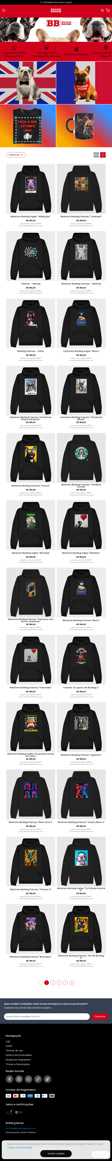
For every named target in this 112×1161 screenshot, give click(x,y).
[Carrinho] (108, 10)
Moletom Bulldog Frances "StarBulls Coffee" (81, 486)
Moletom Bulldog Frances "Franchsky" (31, 687)
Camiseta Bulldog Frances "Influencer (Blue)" (81, 418)
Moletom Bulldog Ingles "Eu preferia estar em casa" (30, 755)
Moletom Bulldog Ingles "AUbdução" (31, 216)
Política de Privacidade (19, 1055)
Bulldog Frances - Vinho (30, 351)
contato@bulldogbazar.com (21, 1128)
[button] (4, 10)
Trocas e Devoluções (18, 1064)
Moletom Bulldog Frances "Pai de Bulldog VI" (81, 957)
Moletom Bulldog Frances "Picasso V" (30, 889)
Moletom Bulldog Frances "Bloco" (81, 620)
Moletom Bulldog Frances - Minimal (81, 283)
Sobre (9, 1046)
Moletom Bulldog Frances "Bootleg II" (31, 956)
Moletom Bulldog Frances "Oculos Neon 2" (81, 822)
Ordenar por (16, 155)
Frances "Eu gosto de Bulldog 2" (81, 687)
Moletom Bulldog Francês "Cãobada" (81, 216)
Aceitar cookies (56, 1153)
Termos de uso (14, 1050)
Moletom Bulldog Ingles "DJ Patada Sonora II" (81, 889)
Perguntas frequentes (18, 1059)
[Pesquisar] (102, 10)
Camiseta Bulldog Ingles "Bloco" (81, 351)
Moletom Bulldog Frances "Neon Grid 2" (31, 822)
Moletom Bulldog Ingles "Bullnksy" (81, 553)
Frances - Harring (30, 283)
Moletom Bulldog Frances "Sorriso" (31, 485)
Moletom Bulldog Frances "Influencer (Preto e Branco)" (30, 418)
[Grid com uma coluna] (96, 155)
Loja (8, 1041)
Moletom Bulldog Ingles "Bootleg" (31, 553)
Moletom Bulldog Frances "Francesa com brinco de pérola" (31, 620)
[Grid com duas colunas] (103, 155)
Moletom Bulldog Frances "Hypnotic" (81, 755)
